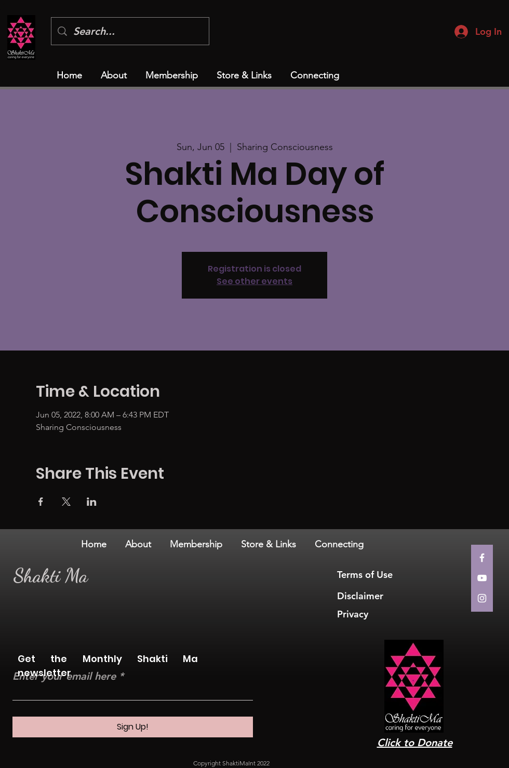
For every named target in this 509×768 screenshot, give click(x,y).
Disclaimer (360, 596)
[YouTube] (482, 578)
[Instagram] (482, 598)
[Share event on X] (66, 501)
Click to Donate (414, 742)
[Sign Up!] (132, 727)
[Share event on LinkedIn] (92, 501)
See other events (254, 281)
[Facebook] (482, 557)
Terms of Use (366, 575)
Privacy (354, 614)
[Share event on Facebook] (41, 501)
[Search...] (130, 31)
